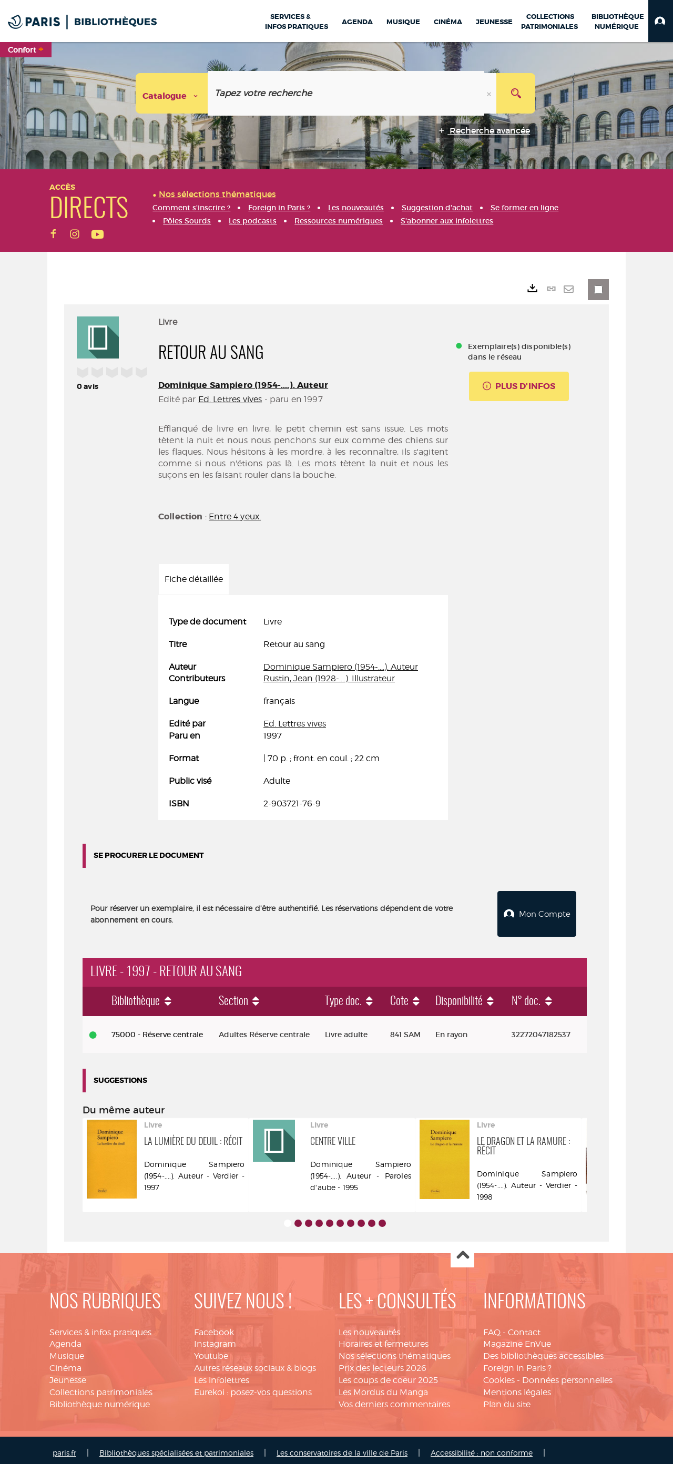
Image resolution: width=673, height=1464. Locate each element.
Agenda (65, 1338)
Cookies (499, 1374)
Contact (524, 1326)
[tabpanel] (303, 713)
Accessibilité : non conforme (482, 1446)
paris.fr (64, 1446)
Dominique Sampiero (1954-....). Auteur (243, 385)
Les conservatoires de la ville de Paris (342, 1446)
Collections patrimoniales (100, 1386)
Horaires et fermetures (384, 1338)
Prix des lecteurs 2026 (382, 1362)
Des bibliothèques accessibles (543, 1350)
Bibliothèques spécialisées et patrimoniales (176, 1446)
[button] (660, 21)
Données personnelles (567, 1374)
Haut (462, 1249)
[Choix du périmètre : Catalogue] (172, 93)
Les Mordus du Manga (383, 1386)
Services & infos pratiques (100, 1326)
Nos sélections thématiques (395, 1350)
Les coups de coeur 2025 (388, 1374)
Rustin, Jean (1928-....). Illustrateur (329, 678)
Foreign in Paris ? (517, 1362)
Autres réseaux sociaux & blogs (255, 1362)
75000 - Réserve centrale (157, 1028)
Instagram (215, 1338)
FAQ (492, 1326)
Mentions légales (517, 1386)
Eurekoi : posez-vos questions (253, 1386)
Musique (66, 1350)
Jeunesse (67, 1374)
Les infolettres (221, 1374)
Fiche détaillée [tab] (194, 579)
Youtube (211, 1350)
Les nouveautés (369, 1326)
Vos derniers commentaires (394, 1399)
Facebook (214, 1326)
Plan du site (507, 1399)
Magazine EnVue (517, 1338)
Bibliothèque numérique (99, 1399)
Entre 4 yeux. (235, 516)
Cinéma (65, 1362)
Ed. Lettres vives (230, 399)
